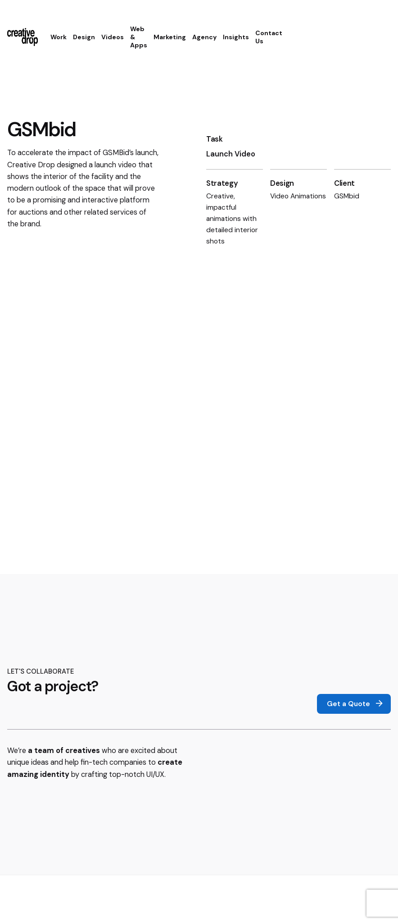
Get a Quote (355, 704)
